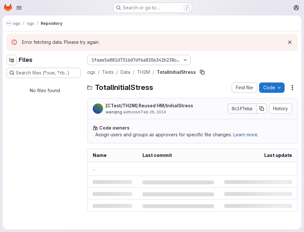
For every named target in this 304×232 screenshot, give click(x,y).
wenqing (114, 112)
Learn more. (245, 134)
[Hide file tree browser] (11, 60)
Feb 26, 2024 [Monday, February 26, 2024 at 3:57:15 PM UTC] (153, 112)
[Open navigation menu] (19, 8)
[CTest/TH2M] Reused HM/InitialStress (149, 105)
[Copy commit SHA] (262, 108)
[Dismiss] (290, 42)
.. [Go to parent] (94, 168)
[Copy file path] (202, 72)
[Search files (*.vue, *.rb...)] (43, 73)
